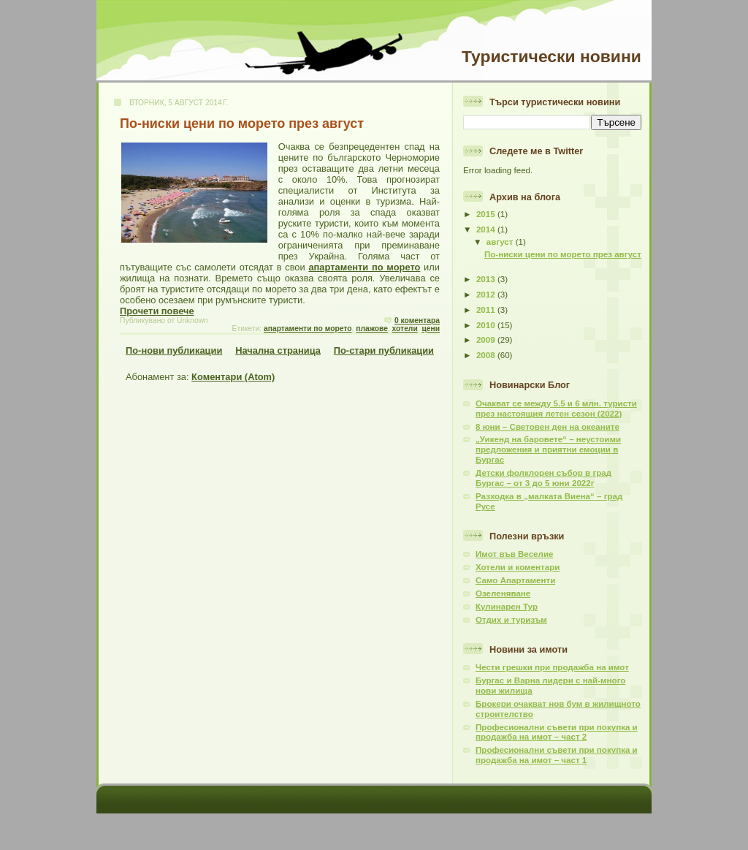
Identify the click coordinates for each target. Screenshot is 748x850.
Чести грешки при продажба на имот (552, 667)
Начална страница (278, 350)
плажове (372, 329)
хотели (405, 329)
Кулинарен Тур (507, 606)
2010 (486, 325)
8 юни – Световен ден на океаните (547, 426)
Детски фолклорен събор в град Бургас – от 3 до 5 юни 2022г (543, 477)
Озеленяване (503, 593)
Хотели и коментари (518, 567)
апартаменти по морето (364, 267)
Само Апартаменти (515, 580)
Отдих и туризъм (511, 619)
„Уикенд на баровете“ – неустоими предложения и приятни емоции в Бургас (548, 449)
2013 (486, 279)
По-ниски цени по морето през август (242, 123)
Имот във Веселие (514, 554)
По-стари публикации (384, 350)
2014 (486, 229)
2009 (486, 339)
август (501, 242)
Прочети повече (157, 311)
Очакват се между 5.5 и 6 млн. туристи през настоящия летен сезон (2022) (556, 408)
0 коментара (417, 320)
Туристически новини (551, 56)
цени (430, 329)
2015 (486, 214)
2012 (486, 294)
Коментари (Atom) (233, 376)
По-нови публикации (174, 350)
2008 (486, 355)
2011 (486, 310)
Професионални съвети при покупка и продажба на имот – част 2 (557, 732)
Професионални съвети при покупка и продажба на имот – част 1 (557, 754)
